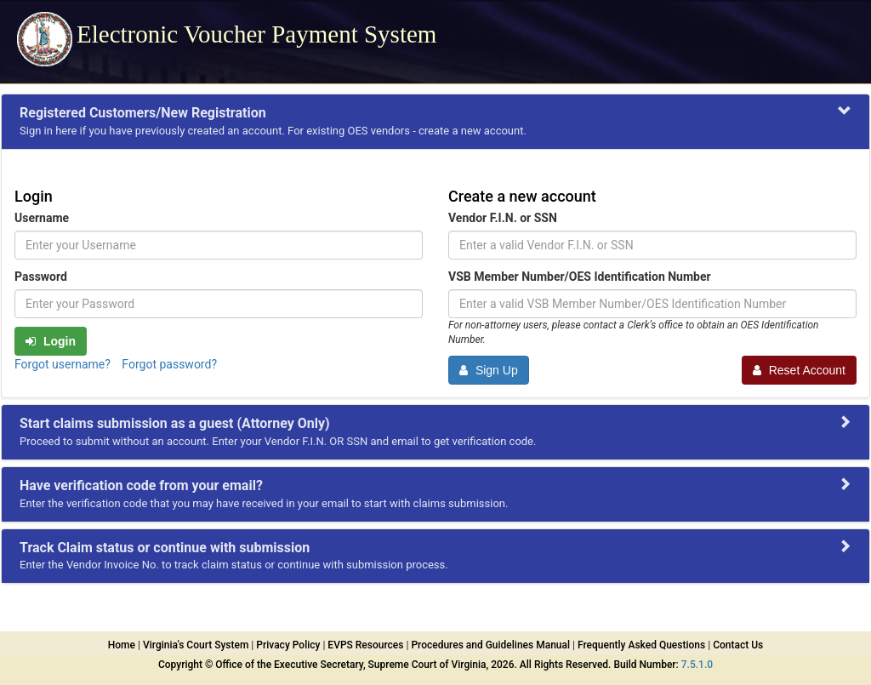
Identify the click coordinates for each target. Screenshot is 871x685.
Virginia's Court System (195, 645)
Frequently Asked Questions (641, 645)
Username (41, 218)
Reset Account (799, 370)
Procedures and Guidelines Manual (490, 645)
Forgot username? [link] (63, 364)
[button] (435, 121)
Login (51, 341)
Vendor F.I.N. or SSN (502, 218)
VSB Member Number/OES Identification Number (579, 276)
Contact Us (738, 645)
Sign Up (488, 370)
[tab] (435, 121)
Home (121, 645)
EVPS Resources (365, 645)
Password (40, 276)
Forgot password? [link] (169, 364)
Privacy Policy (288, 645)
